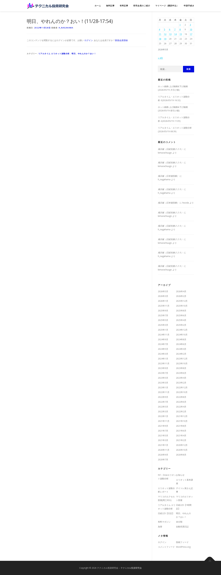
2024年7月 (163, 344)
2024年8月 (181, 339)
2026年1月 (163, 300)
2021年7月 (163, 430)
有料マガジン (164, 521)
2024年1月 (163, 358)
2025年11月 (163, 305)
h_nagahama (66, 27)
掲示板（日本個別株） (168, 175)
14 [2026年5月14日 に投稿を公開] (175, 34)
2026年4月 (181, 291)
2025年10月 (181, 305)
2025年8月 (181, 310)
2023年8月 (181, 368)
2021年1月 (163, 445)
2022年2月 (181, 411)
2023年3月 (163, 382)
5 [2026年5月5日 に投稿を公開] (164, 29)
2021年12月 (181, 416)
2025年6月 (181, 315)
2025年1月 (163, 329)
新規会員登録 (121, 40)
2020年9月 (163, 454)
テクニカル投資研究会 (131, 567)
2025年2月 (181, 324)
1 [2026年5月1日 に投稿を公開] (180, 24)
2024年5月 (163, 348)
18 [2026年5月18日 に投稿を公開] (160, 38)
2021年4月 (181, 435)
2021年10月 (181, 421)
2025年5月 (163, 320)
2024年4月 (181, 348)
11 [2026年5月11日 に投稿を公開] (160, 34)
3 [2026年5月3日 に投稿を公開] (190, 24)
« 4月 (160, 58)
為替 (160, 526)
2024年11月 (163, 334)
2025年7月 (163, 315)
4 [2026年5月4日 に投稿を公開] (159, 29)
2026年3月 (163, 296)
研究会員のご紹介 (141, 6)
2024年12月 (181, 329)
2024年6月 (181, 344)
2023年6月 (181, 372)
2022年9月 (163, 397)
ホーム (98, 6)
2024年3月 (163, 353)
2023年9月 (163, 368)
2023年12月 (181, 358)
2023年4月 (181, 377)
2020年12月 (181, 445)
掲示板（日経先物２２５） (170, 149)
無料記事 (110, 6)
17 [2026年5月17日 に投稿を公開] (191, 34)
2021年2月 (181, 440)
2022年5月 (163, 406)
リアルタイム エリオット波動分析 (54, 53)
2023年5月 (163, 377)
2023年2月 (181, 382)
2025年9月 (163, 310)
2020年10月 (181, 449)
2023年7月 (163, 372)
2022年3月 (163, 411)
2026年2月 (181, 296)
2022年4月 (181, 406)
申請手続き (189, 6)
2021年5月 (163, 435)
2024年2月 (181, 353)
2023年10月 (181, 363)
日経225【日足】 (166, 513)
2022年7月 (163, 401)
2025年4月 (181, 320)
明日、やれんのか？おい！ (84, 53)
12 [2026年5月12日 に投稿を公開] (165, 34)
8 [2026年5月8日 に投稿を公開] (180, 29)
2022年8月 (181, 397)
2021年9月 (163, 425)
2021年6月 (181, 430)
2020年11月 (163, 449)
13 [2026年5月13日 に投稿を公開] (170, 34)
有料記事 (124, 6)
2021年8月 (181, 425)
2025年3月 (163, 324)
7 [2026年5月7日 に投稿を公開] (174, 29)
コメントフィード (166, 546)
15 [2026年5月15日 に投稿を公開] (180, 34)
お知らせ (180, 474)
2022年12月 (181, 387)
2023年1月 (163, 387)
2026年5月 (163, 291)
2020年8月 (181, 454)
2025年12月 (181, 300)
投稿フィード (182, 542)
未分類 (179, 521)
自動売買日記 (182, 526)
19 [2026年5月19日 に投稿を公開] (165, 38)
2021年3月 (163, 440)
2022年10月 (181, 392)
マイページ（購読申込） (167, 6)
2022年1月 (163, 416)
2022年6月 (181, 401)
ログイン (88, 40)
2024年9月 (163, 339)
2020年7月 (163, 459)
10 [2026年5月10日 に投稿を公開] (191, 29)
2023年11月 (163, 363)
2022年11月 (163, 392)
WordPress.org (183, 546)
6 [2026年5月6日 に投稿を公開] (169, 29)
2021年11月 (163, 421)
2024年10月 (181, 334)
